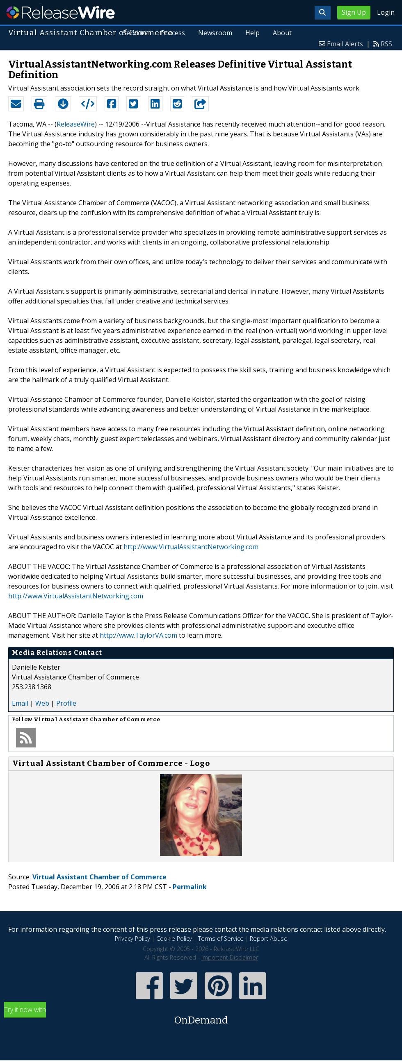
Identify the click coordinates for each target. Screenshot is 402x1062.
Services (135, 32)
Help (252, 32)
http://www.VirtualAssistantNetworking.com (190, 546)
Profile (66, 703)
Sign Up (354, 12)
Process (173, 32)
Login (386, 12)
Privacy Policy (132, 938)
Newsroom (215, 32)
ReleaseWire (60, 12)
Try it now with (201, 1016)
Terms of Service (221, 938)
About (282, 32)
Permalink (190, 886)
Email (20, 703)
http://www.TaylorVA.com (138, 635)
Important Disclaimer (229, 957)
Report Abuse (269, 938)
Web (42, 703)
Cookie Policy (174, 938)
